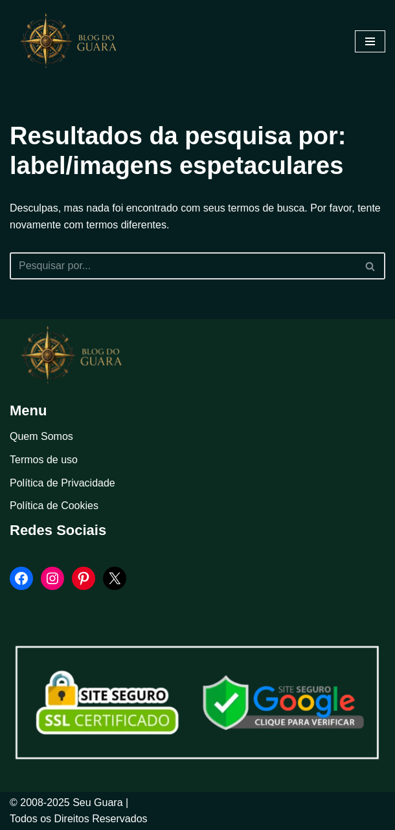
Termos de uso (44, 459)
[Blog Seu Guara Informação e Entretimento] (74, 41)
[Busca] (183, 265)
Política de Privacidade (62, 482)
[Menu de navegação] (370, 41)
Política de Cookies (54, 505)
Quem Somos (41, 436)
